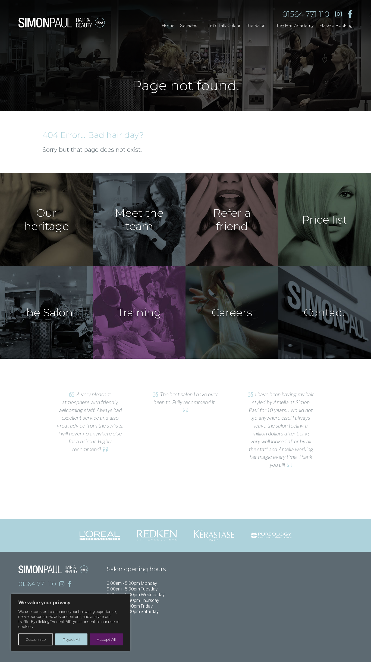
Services (188, 25)
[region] (70, 622)
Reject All (71, 639)
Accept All (106, 639)
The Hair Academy (295, 25)
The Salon (256, 25)
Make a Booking (336, 25)
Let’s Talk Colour (223, 25)
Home (168, 25)
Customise (36, 639)
